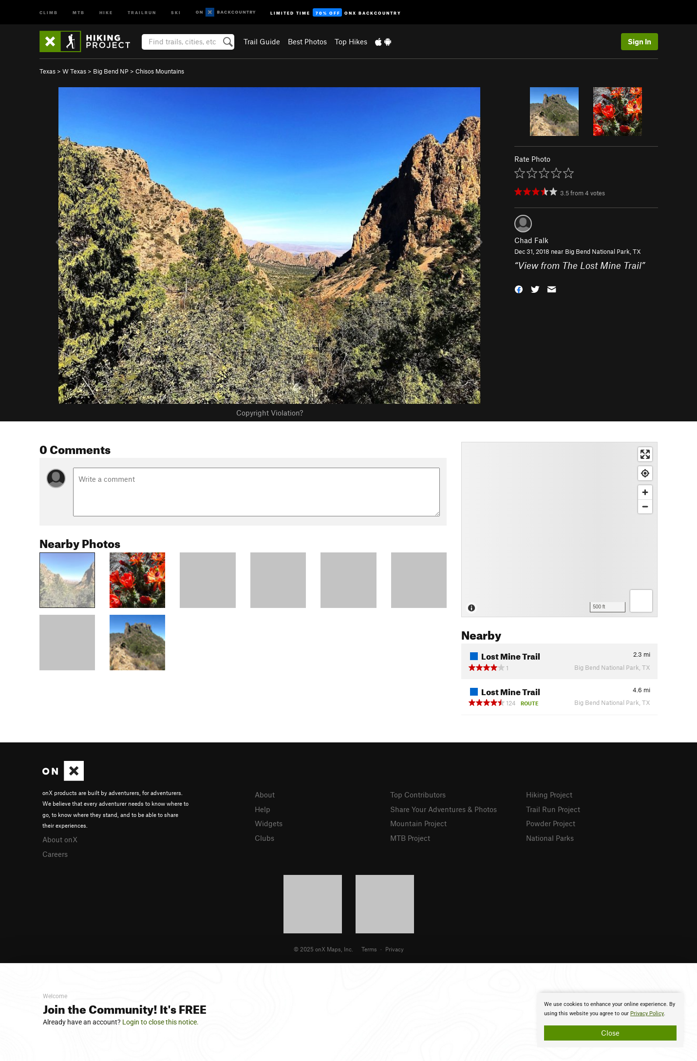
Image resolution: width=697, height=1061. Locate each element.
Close (610, 1032)
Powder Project (550, 823)
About (265, 794)
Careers (55, 854)
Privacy (394, 949)
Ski (176, 12)
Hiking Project (549, 794)
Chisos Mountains (159, 71)
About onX (59, 839)
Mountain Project (418, 823)
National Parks (550, 838)
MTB (79, 12)
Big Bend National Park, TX (603, 251)
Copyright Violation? (269, 412)
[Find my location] (645, 473)
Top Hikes (351, 41)
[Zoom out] (645, 506)
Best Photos (307, 41)
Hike (106, 12)
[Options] (641, 601)
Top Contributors (418, 794)
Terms (369, 949)
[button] (518, 288)
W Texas (74, 71)
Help (262, 809)
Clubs (264, 838)
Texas (47, 71)
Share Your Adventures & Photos (443, 809)
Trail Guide (262, 41)
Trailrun (142, 12)
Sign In (639, 41)
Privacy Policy (647, 1013)
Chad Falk (531, 240)
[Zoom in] (645, 492)
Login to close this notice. (160, 1022)
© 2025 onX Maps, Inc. (323, 949)
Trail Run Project (553, 809)
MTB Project (410, 838)
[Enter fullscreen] (645, 454)
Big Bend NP (111, 71)
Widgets (269, 823)
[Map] (559, 529)
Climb (48, 12)
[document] (610, 1020)
